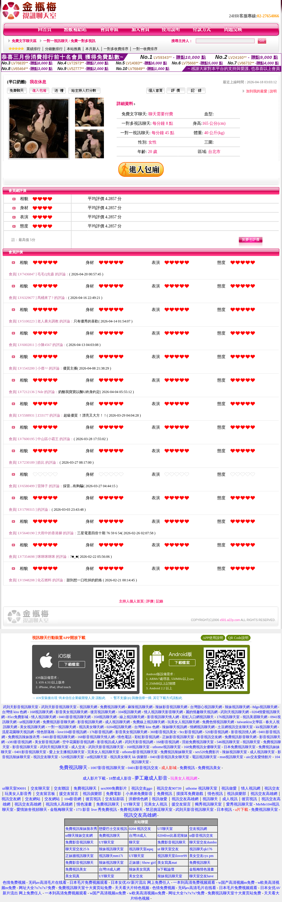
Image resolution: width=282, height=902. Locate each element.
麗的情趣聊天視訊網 (202, 712)
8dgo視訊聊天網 (265, 707)
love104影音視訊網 (72, 732)
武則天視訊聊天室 (54, 747)
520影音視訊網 (216, 732)
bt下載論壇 (165, 869)
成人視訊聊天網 (117, 722)
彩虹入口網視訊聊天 (198, 717)
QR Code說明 (238, 638)
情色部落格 (45, 732)
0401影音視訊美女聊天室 (169, 757)
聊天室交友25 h (77, 849)
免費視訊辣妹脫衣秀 (24, 737)
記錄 (159, 601)
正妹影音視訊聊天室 (178, 737)
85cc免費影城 (18, 717)
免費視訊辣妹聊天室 (176, 752)
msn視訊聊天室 (231, 757)
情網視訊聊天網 (202, 727)
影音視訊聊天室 (24, 747)
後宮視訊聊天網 (102, 712)
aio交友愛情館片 (259, 757)
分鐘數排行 (54, 49)
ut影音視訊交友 (201, 835)
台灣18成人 (138, 835)
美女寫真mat (167, 863)
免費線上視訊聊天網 (149, 722)
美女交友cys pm (201, 856)
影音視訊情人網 (243, 732)
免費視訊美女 (76, 869)
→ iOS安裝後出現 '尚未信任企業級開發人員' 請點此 (68, 698)
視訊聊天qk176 (200, 849)
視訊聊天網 (88, 707)
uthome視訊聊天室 (166, 747)
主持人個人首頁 (131, 601)
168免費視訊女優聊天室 (202, 747)
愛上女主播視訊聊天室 (66, 752)
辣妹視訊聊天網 (237, 707)
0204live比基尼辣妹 (172, 835)
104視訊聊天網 (129, 712)
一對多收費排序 (116, 49)
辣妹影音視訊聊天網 (171, 707)
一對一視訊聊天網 (62, 727)
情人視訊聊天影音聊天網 (163, 712)
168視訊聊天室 (138, 747)
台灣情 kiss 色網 (14, 712)
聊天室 (134, 842)
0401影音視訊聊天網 (75, 717)
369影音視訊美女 (163, 732)
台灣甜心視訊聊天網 (206, 707)
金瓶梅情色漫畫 (201, 869)
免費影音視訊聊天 (79, 842)
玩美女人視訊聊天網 (183, 722)
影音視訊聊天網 (89, 722)
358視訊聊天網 (105, 717)
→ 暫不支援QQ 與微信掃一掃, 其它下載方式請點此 (146, 698)
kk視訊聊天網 (266, 727)
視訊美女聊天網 (91, 727)
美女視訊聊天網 (32, 727)
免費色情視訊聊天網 (218, 722)
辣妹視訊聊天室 (234, 752)
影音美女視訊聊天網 (71, 712)
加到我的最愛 (256, 91)
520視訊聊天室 (72, 757)
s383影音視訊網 (20, 742)
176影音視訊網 (100, 732)
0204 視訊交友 (140, 829)
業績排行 (33, 49)
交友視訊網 (198, 829)
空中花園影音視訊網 (78, 742)
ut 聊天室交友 (168, 849)
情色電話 (124, 737)
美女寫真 (72, 876)
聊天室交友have (201, 876)
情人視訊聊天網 (43, 717)
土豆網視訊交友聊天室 (235, 727)
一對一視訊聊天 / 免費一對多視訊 (69, 41)
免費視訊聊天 (109, 835)
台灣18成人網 (109, 869)
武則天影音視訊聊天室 (20, 707)
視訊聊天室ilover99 (172, 856)
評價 (149, 601)
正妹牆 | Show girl (142, 863)
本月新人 (92, 49)
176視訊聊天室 (228, 717)
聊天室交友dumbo (203, 842)
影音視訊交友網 (209, 737)
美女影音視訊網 (47, 742)
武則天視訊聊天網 (234, 712)
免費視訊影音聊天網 (58, 722)
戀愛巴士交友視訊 (113, 829)
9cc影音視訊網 (191, 732)
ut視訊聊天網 (29, 722)
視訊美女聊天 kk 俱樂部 (128, 757)
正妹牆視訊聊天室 (79, 856)
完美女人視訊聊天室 (103, 752)
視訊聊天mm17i (111, 856)
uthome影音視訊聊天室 (139, 752)
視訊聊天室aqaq (141, 849)
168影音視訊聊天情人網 (96, 737)
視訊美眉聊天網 (255, 717)
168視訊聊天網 (41, 712)
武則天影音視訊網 (139, 742)
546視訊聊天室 (228, 742)
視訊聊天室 (251, 742)
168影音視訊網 (167, 742)
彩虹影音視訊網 (147, 737)
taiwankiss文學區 (250, 722)
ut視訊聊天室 (97, 757)
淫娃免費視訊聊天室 (198, 742)
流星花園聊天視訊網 (18, 732)
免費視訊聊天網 (112, 707)
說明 (273, 91)
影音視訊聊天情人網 (163, 717)
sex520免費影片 (207, 752)
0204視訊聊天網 (119, 727)
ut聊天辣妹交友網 (79, 835)
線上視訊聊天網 (132, 717)
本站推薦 (74, 49)
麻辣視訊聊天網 (140, 707)
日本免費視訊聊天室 (240, 747)
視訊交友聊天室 (45, 757)
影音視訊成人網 (109, 742)
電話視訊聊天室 (204, 757)
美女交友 (136, 876)
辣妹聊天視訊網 (174, 727)
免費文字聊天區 (24, 41)
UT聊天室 (165, 829)
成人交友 (78, 747)
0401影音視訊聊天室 (30, 752)
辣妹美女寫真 (139, 869)
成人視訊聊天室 (262, 752)
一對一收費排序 (145, 49)
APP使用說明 (213, 638)
